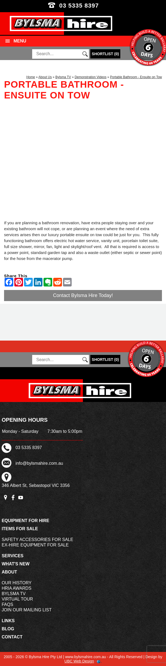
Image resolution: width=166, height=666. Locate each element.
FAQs (7, 604)
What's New (15, 564)
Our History (17, 583)
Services (13, 555)
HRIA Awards (16, 588)
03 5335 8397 (83, 5)
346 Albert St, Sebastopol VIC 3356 (36, 485)
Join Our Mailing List (27, 610)
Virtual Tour (17, 599)
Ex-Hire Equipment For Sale (35, 545)
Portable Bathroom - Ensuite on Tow (136, 77)
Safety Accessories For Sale (37, 539)
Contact (12, 637)
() (105, 54)
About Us (45, 77)
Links (8, 620)
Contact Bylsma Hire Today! (83, 295)
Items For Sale (20, 528)
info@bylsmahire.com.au (39, 463)
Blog (8, 629)
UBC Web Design (79, 661)
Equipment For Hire (25, 520)
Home (30, 77)
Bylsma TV (63, 77)
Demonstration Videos (91, 77)
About (9, 572)
